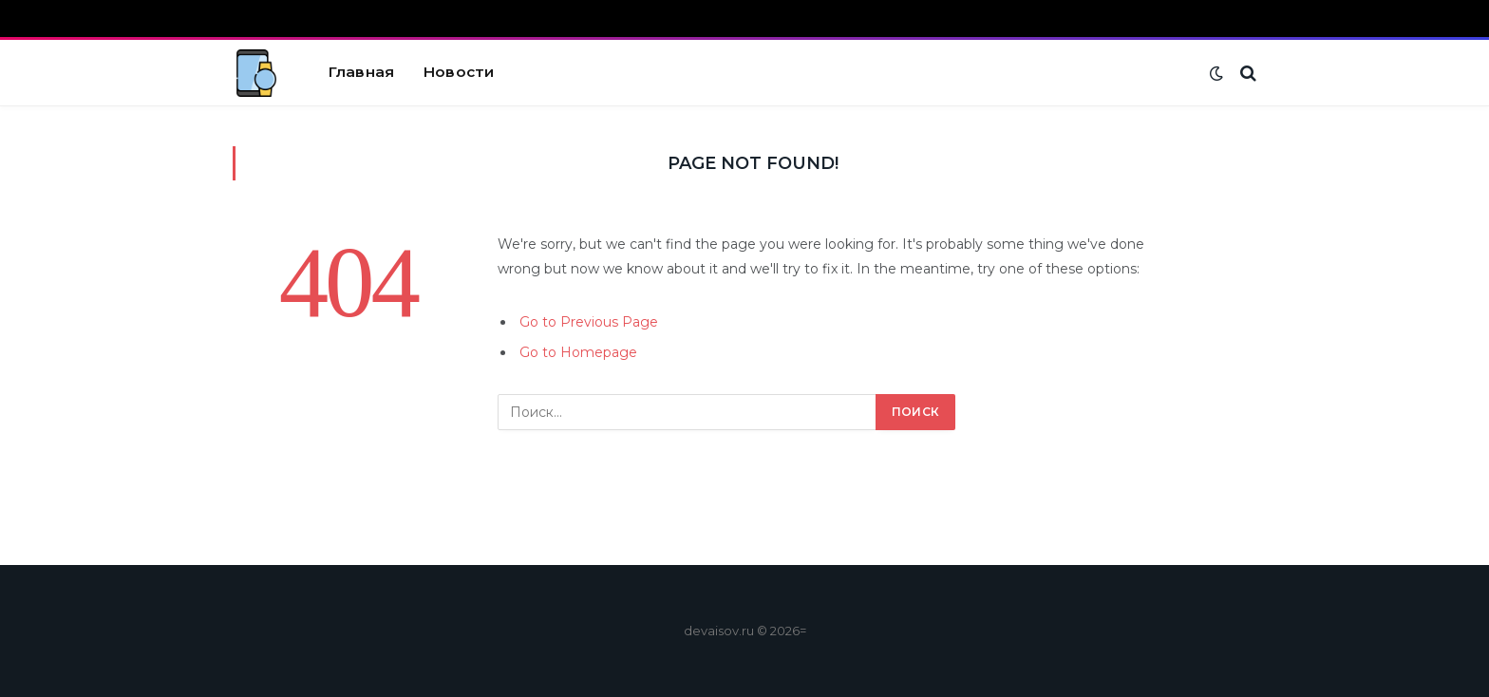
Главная (361, 72)
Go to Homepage (578, 352)
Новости (458, 72)
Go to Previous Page (588, 321)
